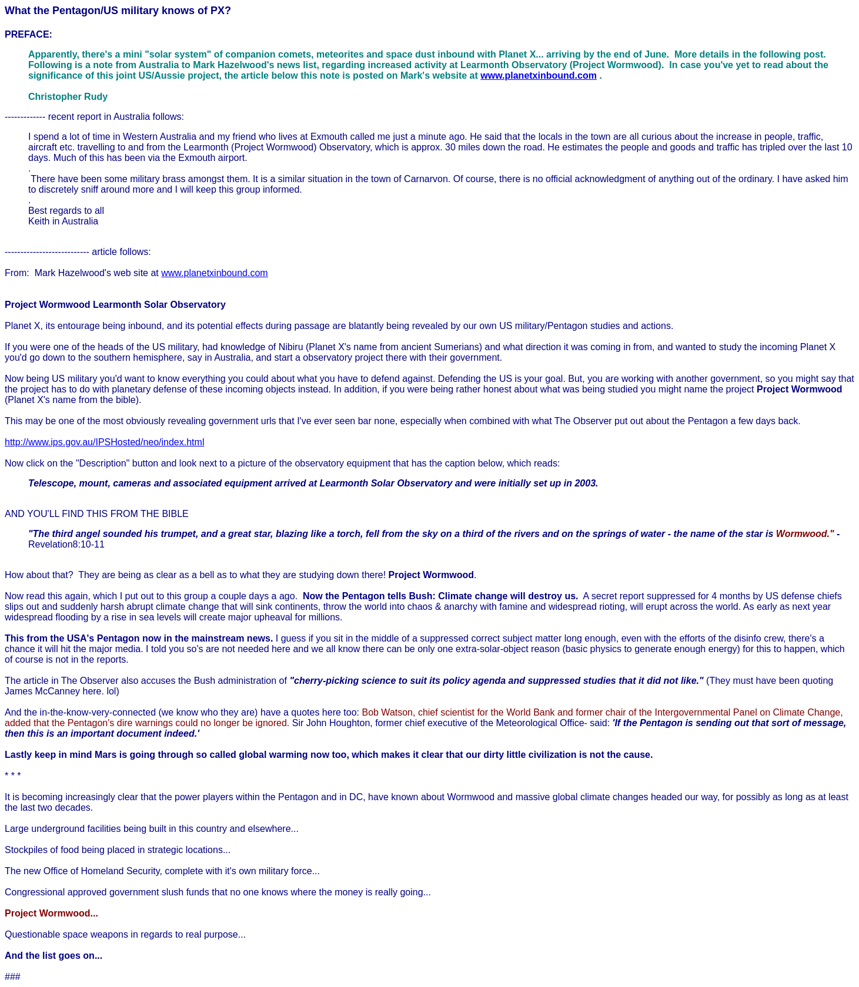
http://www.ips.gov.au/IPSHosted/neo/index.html (104, 442)
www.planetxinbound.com (538, 75)
